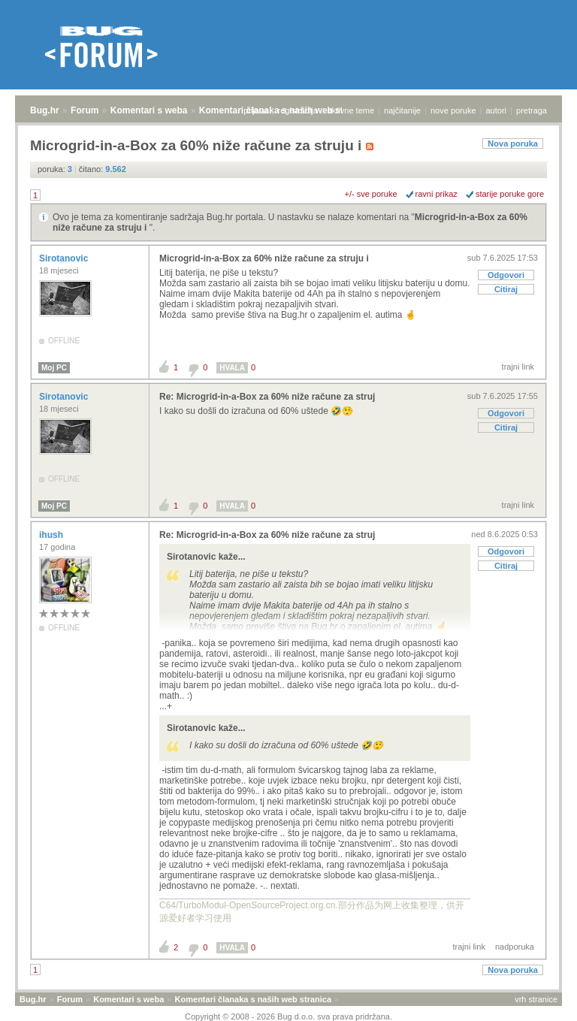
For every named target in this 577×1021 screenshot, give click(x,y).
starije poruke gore (510, 193)
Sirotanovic (65, 258)
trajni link (518, 366)
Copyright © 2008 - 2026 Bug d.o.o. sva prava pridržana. (288, 1016)
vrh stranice (536, 999)
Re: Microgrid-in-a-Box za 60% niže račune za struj (267, 396)
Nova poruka (513, 143)
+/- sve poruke (371, 193)
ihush (52, 535)
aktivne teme (351, 110)
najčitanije (402, 110)
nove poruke (453, 110)
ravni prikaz (436, 193)
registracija (298, 110)
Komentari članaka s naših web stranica (253, 999)
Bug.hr (44, 110)
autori (496, 110)
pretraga (531, 110)
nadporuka (514, 946)
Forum (84, 110)
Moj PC (54, 368)
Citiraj (506, 289)
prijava (255, 110)
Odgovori (506, 274)
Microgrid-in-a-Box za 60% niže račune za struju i (264, 258)
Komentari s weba (149, 110)
